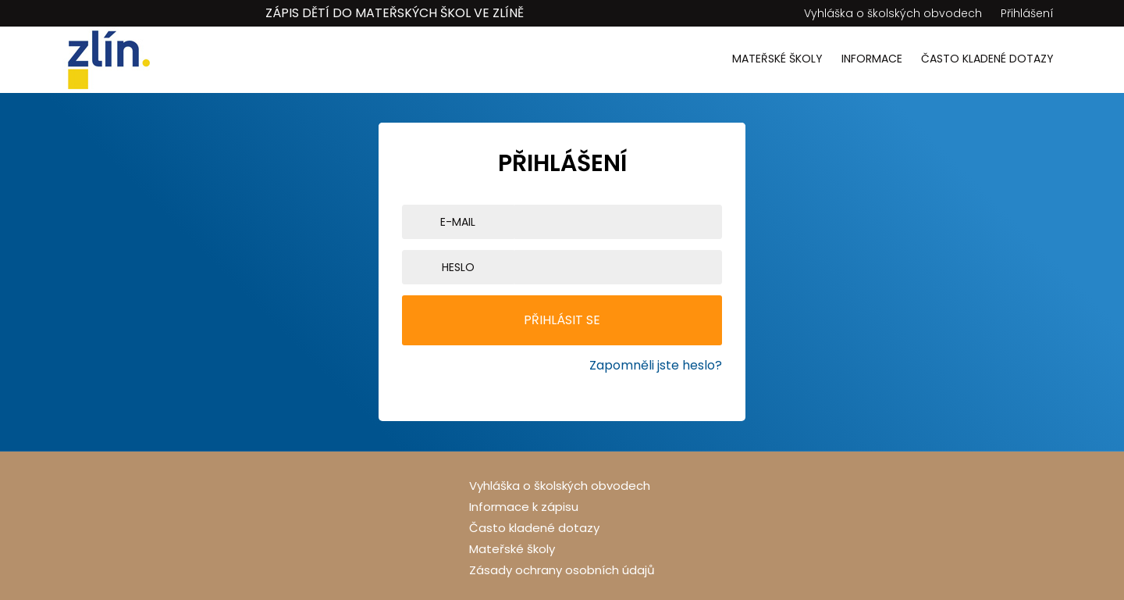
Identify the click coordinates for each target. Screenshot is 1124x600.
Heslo (458, 267)
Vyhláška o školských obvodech (893, 13)
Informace (871, 58)
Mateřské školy (777, 58)
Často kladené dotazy (987, 58)
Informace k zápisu (523, 506)
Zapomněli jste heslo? (655, 365)
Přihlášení (1027, 13)
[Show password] (718, 267)
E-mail (457, 222)
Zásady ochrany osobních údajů (562, 570)
